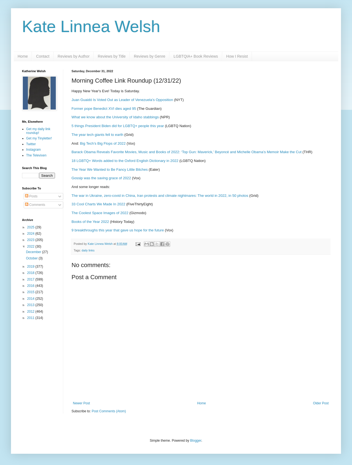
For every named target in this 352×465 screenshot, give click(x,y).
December (34, 252)
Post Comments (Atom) (109, 411)
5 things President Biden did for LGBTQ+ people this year (118, 126)
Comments (35, 205)
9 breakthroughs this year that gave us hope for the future (118, 230)
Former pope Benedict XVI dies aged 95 (104, 109)
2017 (31, 279)
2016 (31, 286)
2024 (31, 234)
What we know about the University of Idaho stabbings (115, 117)
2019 (31, 266)
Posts (31, 196)
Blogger (195, 440)
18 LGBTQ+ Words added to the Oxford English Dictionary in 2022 (125, 161)
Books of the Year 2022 (90, 222)
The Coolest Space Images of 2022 (100, 213)
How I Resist (237, 56)
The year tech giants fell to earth (97, 135)
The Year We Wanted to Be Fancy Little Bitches (110, 169)
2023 (31, 240)
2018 (31, 273)
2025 (31, 227)
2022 (31, 246)
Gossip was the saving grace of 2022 (101, 178)
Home (23, 56)
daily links (88, 250)
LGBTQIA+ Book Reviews (196, 56)
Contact (42, 56)
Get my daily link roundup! (38, 131)
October (32, 258)
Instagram (33, 150)
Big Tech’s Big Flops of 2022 (103, 143)
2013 (31, 305)
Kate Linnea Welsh (91, 26)
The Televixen (36, 155)
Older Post (321, 403)
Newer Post (81, 403)
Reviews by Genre (149, 56)
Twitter (31, 144)
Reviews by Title (112, 56)
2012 (31, 311)
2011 (31, 318)
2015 (31, 292)
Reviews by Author (74, 56)
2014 (31, 299)
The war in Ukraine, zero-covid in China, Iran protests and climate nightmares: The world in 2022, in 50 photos (160, 196)
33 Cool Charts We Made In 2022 (98, 204)
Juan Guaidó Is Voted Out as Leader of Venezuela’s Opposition (122, 100)
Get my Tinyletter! (39, 138)
